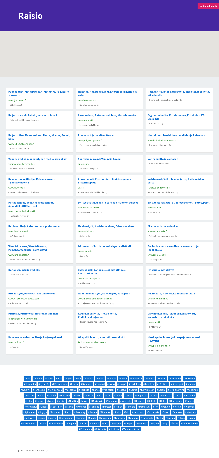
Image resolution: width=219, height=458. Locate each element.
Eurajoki (89, 378)
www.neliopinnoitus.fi (159, 345)
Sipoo (42, 417)
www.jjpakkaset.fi (17, 100)
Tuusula (171, 417)
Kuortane (65, 395)
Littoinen (190, 395)
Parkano (94, 406)
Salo (127, 412)
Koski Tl (30, 395)
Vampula (71, 423)
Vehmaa (95, 423)
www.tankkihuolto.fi (18, 254)
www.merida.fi (85, 120)
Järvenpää (177, 384)
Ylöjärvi (155, 423)
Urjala (192, 417)
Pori (156, 406)
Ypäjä (165, 423)
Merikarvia (97, 401)
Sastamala (153, 412)
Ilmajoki (100, 384)
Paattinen (57, 406)
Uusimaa (114, 429)
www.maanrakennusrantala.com (95, 298)
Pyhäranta (29, 412)
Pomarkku (144, 406)
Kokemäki (193, 389)
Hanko (123, 378)
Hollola (162, 378)
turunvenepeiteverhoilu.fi (21, 163)
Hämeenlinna (60, 384)
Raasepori (56, 412)
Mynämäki (112, 401)
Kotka (41, 395)
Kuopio (52, 395)
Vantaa (83, 423)
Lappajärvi (141, 395)
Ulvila (182, 417)
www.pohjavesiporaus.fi (90, 140)
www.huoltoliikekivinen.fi (21, 211)
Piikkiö (119, 406)
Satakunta (101, 429)
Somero (81, 417)
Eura (78, 378)
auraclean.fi (84, 163)
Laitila (129, 395)
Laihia (118, 395)
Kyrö (99, 395)
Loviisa (61, 401)
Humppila (30, 384)
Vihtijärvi (116, 423)
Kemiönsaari (147, 389)
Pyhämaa (190, 406)
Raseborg (80, 412)
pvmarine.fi (154, 322)
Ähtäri (175, 423)
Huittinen (190, 378)
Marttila (73, 401)
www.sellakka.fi (86, 231)
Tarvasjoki (147, 417)
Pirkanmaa (86, 429)
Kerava (161, 389)
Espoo (69, 378)
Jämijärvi (163, 384)
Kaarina (191, 384)
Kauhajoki (109, 389)
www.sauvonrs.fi (16, 187)
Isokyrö (122, 384)
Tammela (120, 417)
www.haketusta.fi (87, 100)
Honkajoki (175, 378)
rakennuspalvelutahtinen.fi (22, 318)
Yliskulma (142, 423)
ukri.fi (81, 187)
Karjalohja (71, 389)
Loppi (51, 401)
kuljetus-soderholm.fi (159, 187)
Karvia (96, 389)
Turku (160, 417)
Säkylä (92, 417)
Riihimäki (106, 412)
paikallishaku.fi (208, 5)
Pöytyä (43, 412)
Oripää (44, 406)
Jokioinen (135, 384)
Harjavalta (136, 378)
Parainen (82, 406)
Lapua (154, 395)
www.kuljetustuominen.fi (21, 143)
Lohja (29, 401)
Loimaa (40, 401)
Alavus (49, 378)
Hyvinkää (44, 384)
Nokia (163, 401)
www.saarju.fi (85, 251)
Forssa (100, 378)
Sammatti (138, 412)
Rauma (93, 412)
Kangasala (39, 389)
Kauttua (122, 389)
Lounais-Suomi (190, 423)
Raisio (68, 412)
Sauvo (166, 412)
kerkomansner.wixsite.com (92, 342)
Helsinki (150, 378)
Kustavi (89, 395)
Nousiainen (176, 401)
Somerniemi (66, 417)
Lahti (108, 395)
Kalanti (26, 389)
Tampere (133, 417)
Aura (59, 378)
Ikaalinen (87, 384)
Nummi (190, 401)
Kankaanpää (55, 389)
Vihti (105, 423)
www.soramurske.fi (157, 231)
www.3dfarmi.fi (155, 207)
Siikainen (191, 412)
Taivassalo (105, 417)
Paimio (69, 406)
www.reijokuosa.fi (157, 254)
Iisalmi (74, 384)
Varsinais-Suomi (131, 429)
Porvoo (166, 406)
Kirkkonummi (176, 389)
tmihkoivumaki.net (158, 298)
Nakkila (152, 401)
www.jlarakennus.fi (18, 231)
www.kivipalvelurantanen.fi (162, 140)
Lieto (178, 395)
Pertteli (107, 406)
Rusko (118, 412)
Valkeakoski (56, 423)
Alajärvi (38, 378)
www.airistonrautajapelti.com (23, 298)
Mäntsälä (126, 401)
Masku (85, 401)
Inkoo (112, 384)
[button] (109, 42)
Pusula (177, 406)
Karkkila (84, 389)
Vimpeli (129, 423)
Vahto (43, 423)
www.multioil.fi (16, 342)
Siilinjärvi (30, 417)
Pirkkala (131, 406)
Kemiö (133, 389)
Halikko (112, 378)
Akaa (28, 378)
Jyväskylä (150, 384)
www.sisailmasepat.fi (89, 278)
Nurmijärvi (31, 406)
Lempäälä (166, 395)
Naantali (139, 401)
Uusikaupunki (29, 423)
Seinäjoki (177, 412)
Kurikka (78, 395)
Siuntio (52, 417)
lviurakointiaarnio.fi (88, 207)
